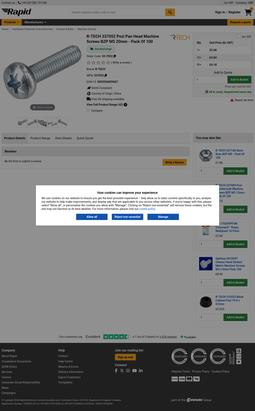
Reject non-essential (127, 216)
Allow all (91, 216)
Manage (163, 216)
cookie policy (147, 209)
